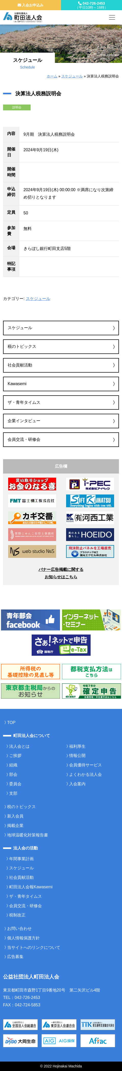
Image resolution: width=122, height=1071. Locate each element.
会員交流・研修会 (24, 439)
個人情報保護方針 (23, 938)
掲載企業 (15, 825)
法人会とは (19, 746)
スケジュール (72, 76)
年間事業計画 (21, 859)
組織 (13, 765)
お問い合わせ (19, 928)
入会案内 (77, 784)
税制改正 (17, 915)
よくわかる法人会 (85, 774)
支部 (13, 793)
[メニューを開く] (112, 17)
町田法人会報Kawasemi (31, 887)
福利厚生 (77, 746)
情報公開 (77, 755)
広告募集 (15, 956)
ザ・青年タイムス (24, 402)
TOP (11, 722)
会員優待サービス (85, 765)
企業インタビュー (24, 421)
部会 (13, 774)
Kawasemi (17, 384)
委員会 (15, 784)
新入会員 (15, 816)
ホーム (52, 76)
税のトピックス (22, 346)
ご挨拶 (15, 755)
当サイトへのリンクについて (33, 947)
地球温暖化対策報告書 (27, 835)
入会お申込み (31, 5)
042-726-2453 (91, 5)
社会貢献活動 (20, 365)
